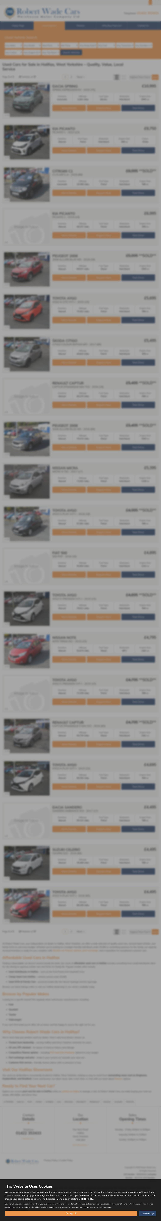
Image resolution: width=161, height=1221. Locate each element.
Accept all (71, 1213)
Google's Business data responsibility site (111, 1203)
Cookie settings (147, 1213)
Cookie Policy (86, 1198)
